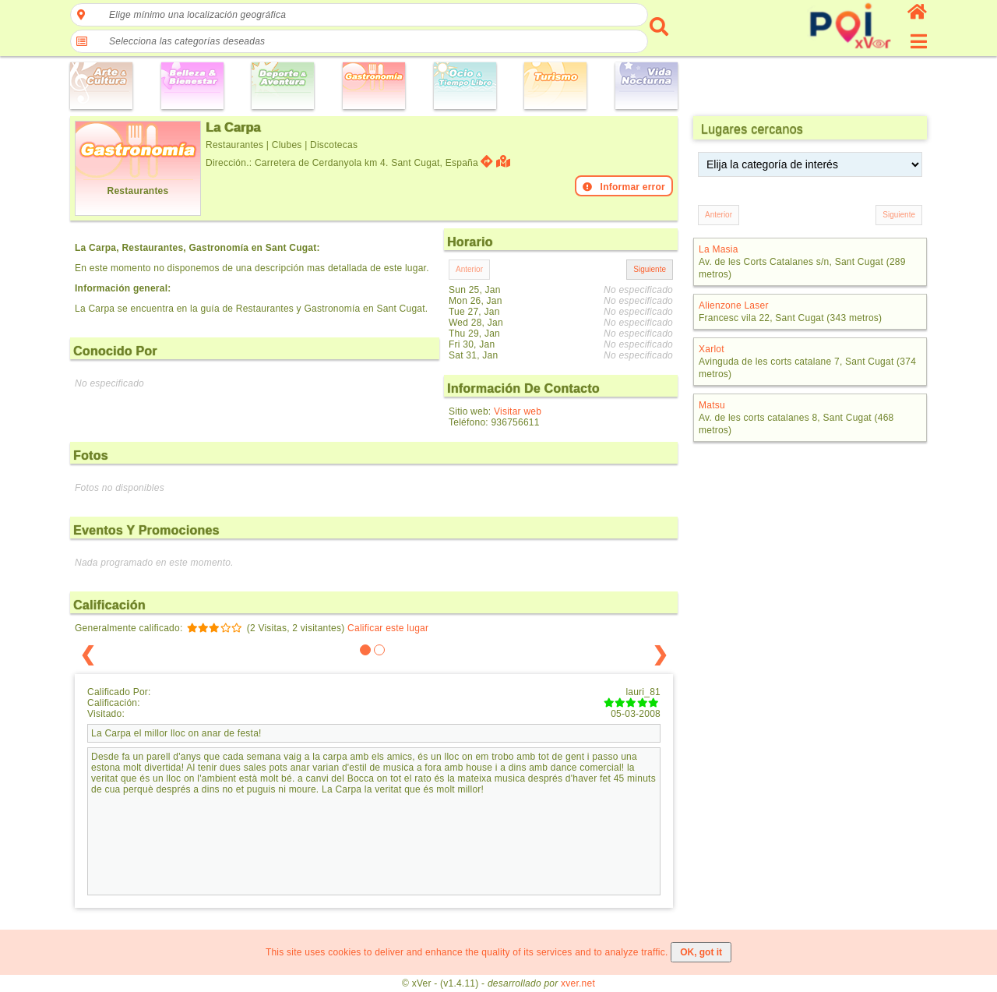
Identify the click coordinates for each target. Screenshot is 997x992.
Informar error (624, 187)
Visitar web (517, 411)
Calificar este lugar (387, 628)
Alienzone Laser (734, 305)
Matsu (712, 405)
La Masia (718, 249)
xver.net (578, 983)
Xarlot (711, 349)
